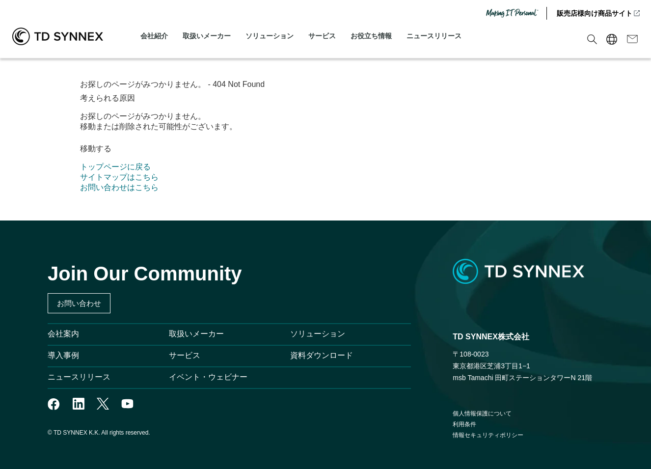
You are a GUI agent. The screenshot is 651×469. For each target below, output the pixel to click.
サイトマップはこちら (119, 177)
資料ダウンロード (321, 355)
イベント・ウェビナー (208, 377)
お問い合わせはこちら (119, 187)
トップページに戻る (115, 167)
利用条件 (464, 424)
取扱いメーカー (207, 36)
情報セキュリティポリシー (488, 435)
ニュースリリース (434, 36)
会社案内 (63, 334)
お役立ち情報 (371, 36)
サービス (322, 36)
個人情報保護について (482, 413)
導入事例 (63, 355)
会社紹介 (154, 36)
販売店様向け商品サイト (599, 13)
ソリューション (269, 36)
